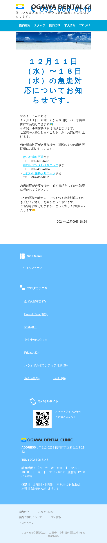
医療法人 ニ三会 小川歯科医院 (55, 532)
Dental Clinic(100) (36, 314)
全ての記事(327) (35, 301)
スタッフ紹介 (39, 27)
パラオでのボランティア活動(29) (46, 365)
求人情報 (69, 25)
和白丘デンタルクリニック (40, 165)
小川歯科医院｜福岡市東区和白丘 (53, 8)
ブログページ (84, 27)
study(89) (30, 327)
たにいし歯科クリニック (39, 173)
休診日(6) (59, 378)
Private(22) (31, 352)
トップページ (34, 267)
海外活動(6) (32, 378)
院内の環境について (54, 27)
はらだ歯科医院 (33, 156)
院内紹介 (24, 25)
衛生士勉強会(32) (35, 339)
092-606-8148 (39, 459)
